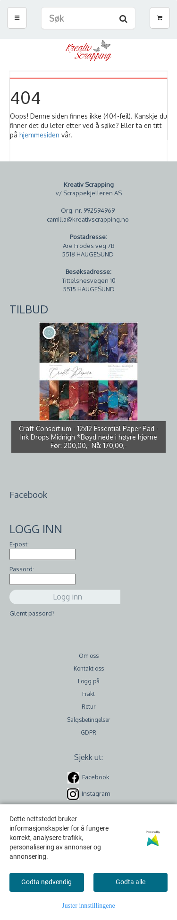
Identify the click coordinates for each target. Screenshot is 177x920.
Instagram (96, 793)
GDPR (88, 732)
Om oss (89, 655)
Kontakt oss (89, 668)
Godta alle (130, 882)
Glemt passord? (32, 613)
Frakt (88, 693)
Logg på (89, 681)
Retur (88, 706)
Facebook (96, 777)
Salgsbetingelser (88, 719)
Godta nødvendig (46, 882)
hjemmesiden (39, 135)
